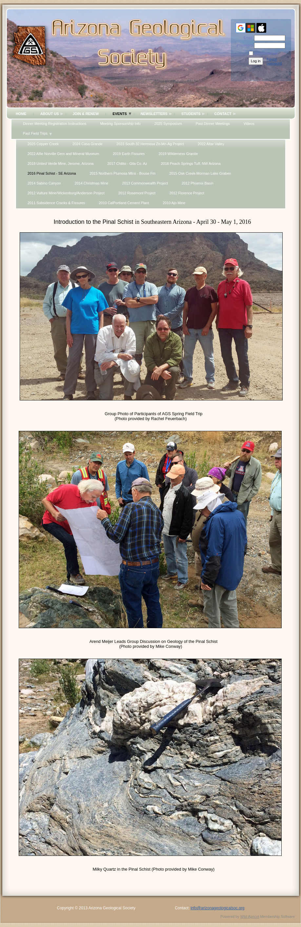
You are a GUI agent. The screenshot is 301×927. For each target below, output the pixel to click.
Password (243, 45)
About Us (49, 114)
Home (21, 114)
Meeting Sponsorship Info (120, 124)
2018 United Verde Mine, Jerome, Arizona (60, 163)
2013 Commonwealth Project (145, 183)
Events (119, 114)
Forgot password (274, 61)
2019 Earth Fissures (129, 154)
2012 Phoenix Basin (197, 183)
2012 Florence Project (186, 193)
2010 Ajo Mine (174, 203)
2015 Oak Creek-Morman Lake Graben (200, 173)
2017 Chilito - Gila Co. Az (127, 163)
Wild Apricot (249, 916)
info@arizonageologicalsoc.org (217, 908)
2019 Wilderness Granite (178, 154)
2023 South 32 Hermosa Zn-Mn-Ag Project (150, 144)
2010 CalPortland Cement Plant (124, 203)
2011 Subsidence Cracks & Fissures (56, 203)
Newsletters (154, 114)
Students (191, 114)
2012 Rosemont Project (137, 193)
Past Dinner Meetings (213, 124)
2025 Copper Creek (43, 144)
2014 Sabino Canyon (44, 183)
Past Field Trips (35, 133)
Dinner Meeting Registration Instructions (54, 124)
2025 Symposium (168, 124)
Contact (222, 114)
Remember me (266, 53)
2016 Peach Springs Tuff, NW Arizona (191, 163)
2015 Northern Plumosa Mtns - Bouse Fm (123, 173)
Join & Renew (85, 114)
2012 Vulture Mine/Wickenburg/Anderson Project (66, 193)
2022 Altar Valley (211, 144)
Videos (249, 124)
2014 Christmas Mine (92, 183)
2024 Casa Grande (87, 144)
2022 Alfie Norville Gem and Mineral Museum (63, 154)
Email (246, 38)
